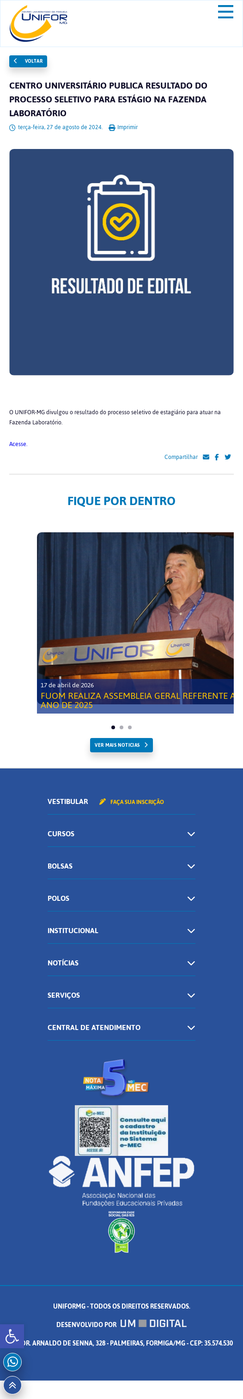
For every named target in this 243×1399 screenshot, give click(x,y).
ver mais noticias (117, 745)
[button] (12, 1336)
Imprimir (123, 127)
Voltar (28, 61)
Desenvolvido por (121, 1325)
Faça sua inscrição (131, 802)
